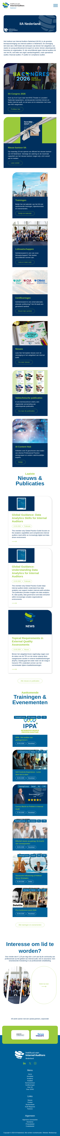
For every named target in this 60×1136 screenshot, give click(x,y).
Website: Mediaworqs (50, 1132)
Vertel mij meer (44, 985)
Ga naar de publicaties (26, 411)
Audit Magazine (30, 1106)
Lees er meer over (24, 262)
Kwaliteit (30, 1080)
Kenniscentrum (30, 1083)
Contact (30, 1102)
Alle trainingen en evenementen (30, 925)
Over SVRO (30, 1089)
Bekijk (20, 462)
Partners (30, 1109)
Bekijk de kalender (25, 213)
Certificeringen (30, 1085)
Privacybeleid (30, 1124)
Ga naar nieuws (24, 362)
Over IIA (30, 1087)
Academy (30, 1078)
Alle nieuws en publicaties (30, 681)
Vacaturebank (30, 1104)
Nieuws (30, 1100)
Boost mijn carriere (25, 311)
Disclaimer (30, 1122)
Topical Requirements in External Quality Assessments (27, 641)
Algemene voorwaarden (30, 1119)
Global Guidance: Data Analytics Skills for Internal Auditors (29, 518)
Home (30, 1074)
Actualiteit (30, 1076)
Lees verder (15, 163)
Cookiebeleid (30, 1126)
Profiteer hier (15, 109)
